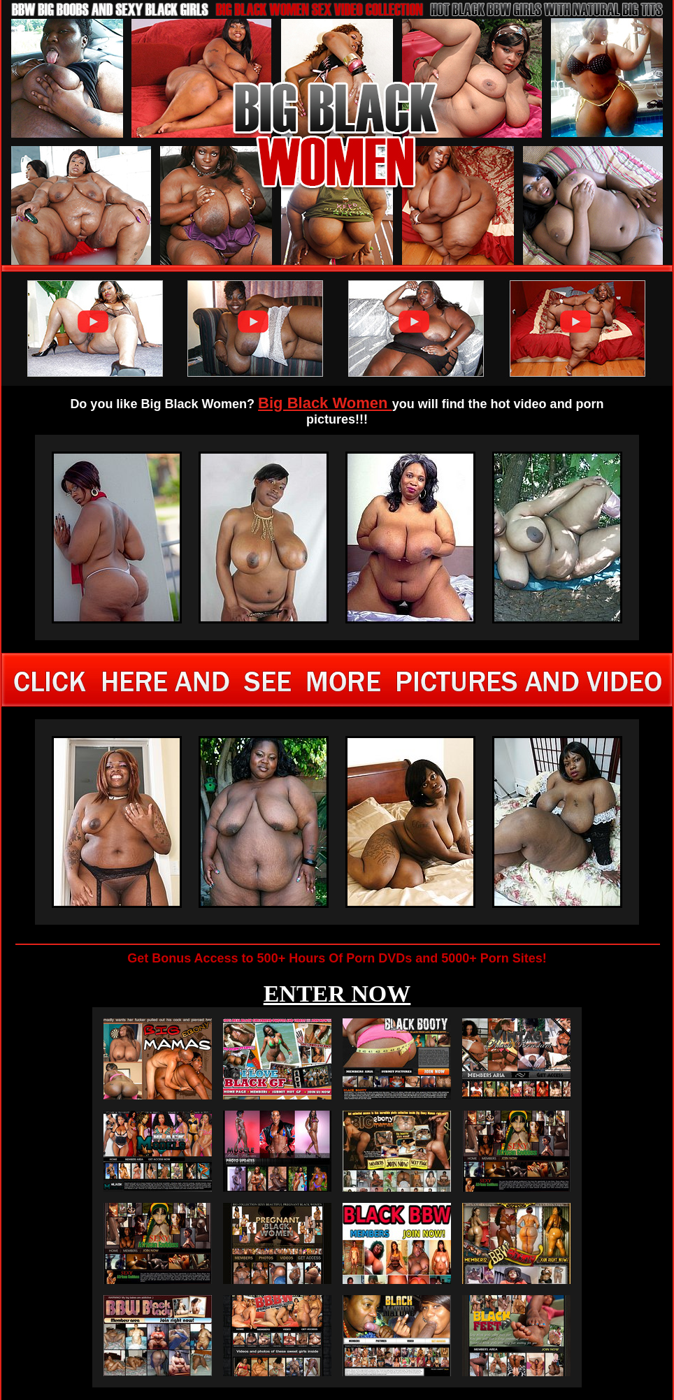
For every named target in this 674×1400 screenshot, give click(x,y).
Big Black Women (325, 403)
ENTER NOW (337, 993)
